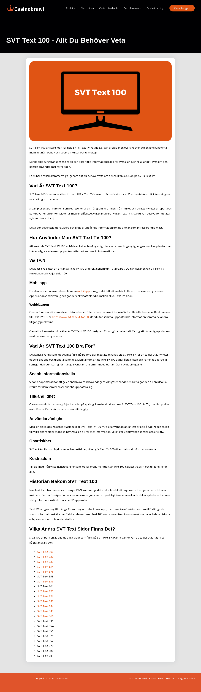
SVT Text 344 (45, 606)
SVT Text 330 (45, 556)
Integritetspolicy (186, 678)
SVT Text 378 (45, 571)
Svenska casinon (133, 8)
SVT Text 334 (45, 566)
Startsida (74, 8)
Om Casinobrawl (138, 678)
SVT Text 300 (45, 552)
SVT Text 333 (45, 561)
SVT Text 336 (45, 581)
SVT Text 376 (45, 596)
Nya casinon (90, 8)
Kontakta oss (156, 678)
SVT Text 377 (45, 591)
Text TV (170, 678)
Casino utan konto (110, 8)
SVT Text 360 (45, 616)
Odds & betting (155, 8)
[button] (182, 8)
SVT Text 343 (45, 601)
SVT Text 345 (45, 611)
